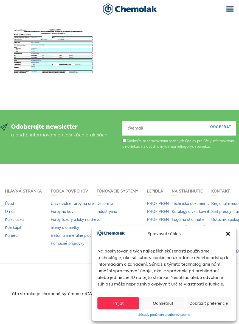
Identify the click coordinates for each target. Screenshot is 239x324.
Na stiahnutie (188, 191)
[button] (228, 234)
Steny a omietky (65, 227)
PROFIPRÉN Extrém (164, 211)
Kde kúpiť (13, 227)
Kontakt (222, 191)
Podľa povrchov (71, 191)
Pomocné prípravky (67, 243)
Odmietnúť (163, 303)
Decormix (105, 203)
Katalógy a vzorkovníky (192, 211)
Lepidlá (156, 191)
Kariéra (11, 235)
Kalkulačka (14, 219)
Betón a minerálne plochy (73, 235)
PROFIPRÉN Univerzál (166, 203)
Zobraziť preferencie (209, 303)
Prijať (118, 303)
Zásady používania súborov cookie (164, 314)
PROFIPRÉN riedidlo (164, 219)
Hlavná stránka (25, 191)
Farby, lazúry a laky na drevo (75, 219)
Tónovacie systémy (119, 191)
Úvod (9, 203)
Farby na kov (62, 211)
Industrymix (107, 211)
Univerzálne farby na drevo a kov (79, 203)
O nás (10, 211)
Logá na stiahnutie (188, 219)
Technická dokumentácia (193, 203)
